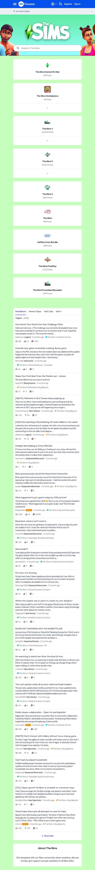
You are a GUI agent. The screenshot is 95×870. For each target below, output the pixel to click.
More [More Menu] (59, 311)
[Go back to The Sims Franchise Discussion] (47, 290)
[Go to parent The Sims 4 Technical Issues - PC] (31, 645)
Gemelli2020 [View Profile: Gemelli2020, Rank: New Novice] (20, 697)
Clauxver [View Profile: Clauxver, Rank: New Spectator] (19, 749)
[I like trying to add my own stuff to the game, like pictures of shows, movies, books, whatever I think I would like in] (47, 607)
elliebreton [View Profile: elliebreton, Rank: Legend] (19, 435)
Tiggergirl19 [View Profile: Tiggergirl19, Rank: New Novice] (20, 613)
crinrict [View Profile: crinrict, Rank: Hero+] (18, 824)
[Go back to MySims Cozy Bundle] (47, 242)
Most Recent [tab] (20, 311)
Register (68, 4)
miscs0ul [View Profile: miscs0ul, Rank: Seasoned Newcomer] (19, 534)
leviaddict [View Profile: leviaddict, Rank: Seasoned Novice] (19, 641)
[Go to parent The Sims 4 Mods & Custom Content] (56, 561)
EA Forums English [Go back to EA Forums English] (21, 11)
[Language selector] (54, 4)
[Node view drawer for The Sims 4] (47, 140)
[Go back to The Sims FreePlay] (48, 266)
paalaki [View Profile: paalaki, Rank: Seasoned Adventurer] (18, 486)
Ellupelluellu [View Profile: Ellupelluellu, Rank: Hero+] (20, 510)
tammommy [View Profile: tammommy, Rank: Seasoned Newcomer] (20, 458)
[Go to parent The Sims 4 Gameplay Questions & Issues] (35, 538)
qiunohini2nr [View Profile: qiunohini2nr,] (20, 562)
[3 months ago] (37, 337)
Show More (47, 836)
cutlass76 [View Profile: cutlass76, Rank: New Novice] (19, 669)
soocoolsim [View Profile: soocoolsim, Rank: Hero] (20, 725)
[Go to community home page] (26, 4)
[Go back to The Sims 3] (47, 161)
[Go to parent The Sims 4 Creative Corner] (57, 337)
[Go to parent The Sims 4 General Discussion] (60, 510)
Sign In (77, 4)
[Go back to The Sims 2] (47, 194)
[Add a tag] (26, 318)
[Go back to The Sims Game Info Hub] (47, 72)
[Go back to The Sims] (47, 218)
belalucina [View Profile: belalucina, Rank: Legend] (19, 337)
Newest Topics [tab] (35, 311)
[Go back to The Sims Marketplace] (47, 96)
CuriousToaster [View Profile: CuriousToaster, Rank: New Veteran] (22, 411)
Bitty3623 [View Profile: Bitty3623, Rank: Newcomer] (19, 361)
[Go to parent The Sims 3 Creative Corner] (57, 725)
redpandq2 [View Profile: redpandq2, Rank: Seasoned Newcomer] (19, 772)
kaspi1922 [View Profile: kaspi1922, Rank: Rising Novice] (19, 383)
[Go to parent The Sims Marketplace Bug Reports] (32, 387)
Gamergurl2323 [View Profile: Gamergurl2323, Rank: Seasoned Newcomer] (21, 585)
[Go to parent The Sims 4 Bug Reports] (65, 411)
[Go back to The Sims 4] (47, 128)
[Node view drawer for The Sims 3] (47, 173)
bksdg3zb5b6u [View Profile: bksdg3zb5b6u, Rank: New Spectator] (21, 800)
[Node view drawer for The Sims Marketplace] (47, 108)
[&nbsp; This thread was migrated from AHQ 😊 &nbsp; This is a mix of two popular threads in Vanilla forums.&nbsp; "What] (47, 504)
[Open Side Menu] (15, 4)
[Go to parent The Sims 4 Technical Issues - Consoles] (34, 365)
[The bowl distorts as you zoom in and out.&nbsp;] (47, 379)
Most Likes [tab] (48, 311)
